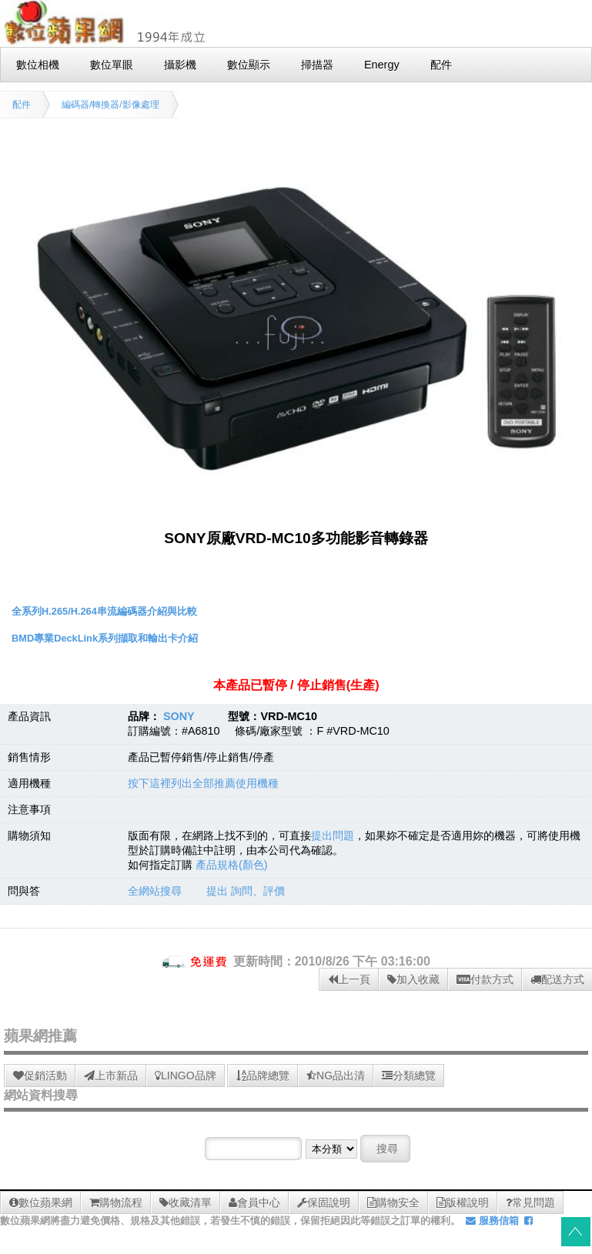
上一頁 (349, 979)
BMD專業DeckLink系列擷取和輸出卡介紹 (105, 638)
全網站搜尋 (155, 891)
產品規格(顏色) (232, 865)
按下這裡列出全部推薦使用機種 (203, 783)
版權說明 (462, 1202)
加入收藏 (413, 979)
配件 (21, 104)
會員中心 (254, 1202)
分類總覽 (409, 1075)
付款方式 (485, 979)
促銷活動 (40, 1075)
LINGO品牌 (185, 1075)
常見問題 (530, 1202)
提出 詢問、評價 (245, 891)
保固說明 (323, 1202)
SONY (179, 716)
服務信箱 (492, 1220)
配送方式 (557, 979)
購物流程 (115, 1202)
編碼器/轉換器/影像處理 (110, 104)
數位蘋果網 (40, 1202)
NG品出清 (335, 1075)
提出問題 (332, 835)
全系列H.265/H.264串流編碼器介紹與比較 (104, 611)
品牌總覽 (262, 1075)
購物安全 (393, 1202)
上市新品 (111, 1075)
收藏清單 (185, 1202)
